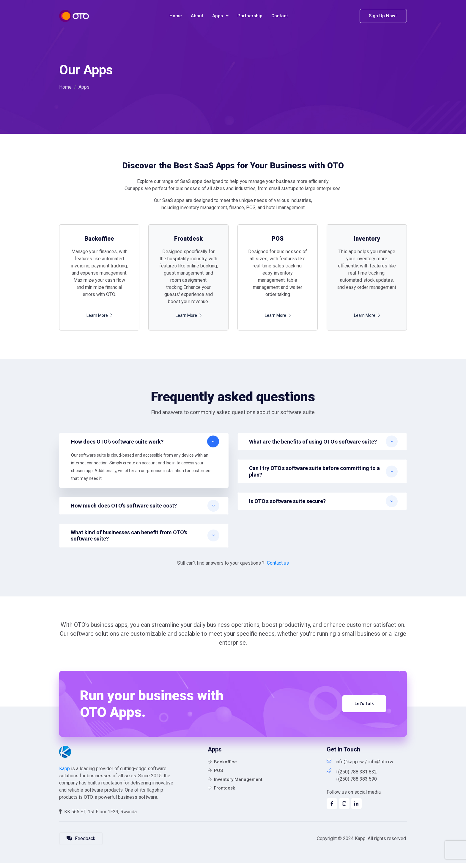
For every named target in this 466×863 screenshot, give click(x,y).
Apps (220, 16)
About (197, 15)
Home (175, 15)
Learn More (99, 315)
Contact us (278, 563)
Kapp (64, 768)
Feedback (81, 838)
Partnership (249, 15)
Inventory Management (235, 779)
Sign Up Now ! (383, 15)
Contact (279, 15)
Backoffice (222, 762)
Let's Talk (364, 703)
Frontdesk (221, 788)
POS (215, 770)
